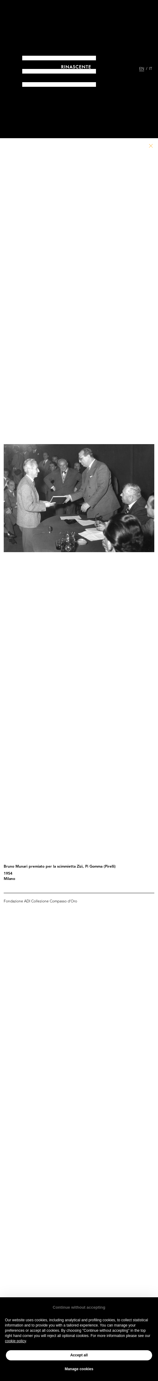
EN (141, 69)
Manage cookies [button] (79, 1369)
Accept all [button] (79, 1355)
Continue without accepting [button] (79, 1307)
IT (150, 69)
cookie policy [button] (15, 1341)
